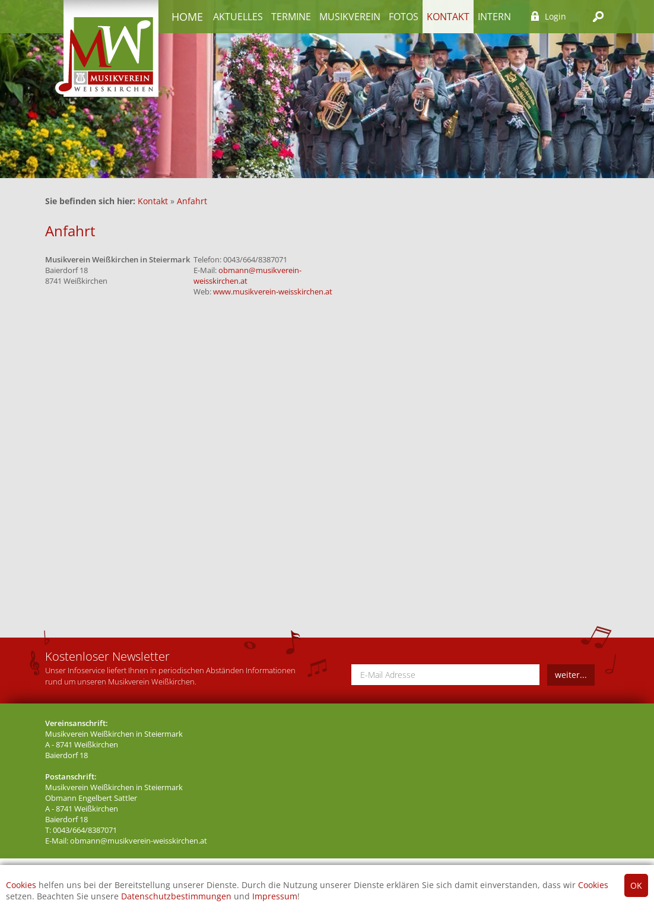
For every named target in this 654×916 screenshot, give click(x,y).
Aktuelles (238, 16)
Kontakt (448, 16)
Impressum (274, 896)
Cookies (21, 884)
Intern (494, 16)
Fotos (403, 16)
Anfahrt (192, 201)
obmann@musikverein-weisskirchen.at (138, 841)
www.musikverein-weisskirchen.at (272, 291)
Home (187, 16)
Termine (291, 16)
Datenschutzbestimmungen (176, 896)
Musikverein (349, 16)
